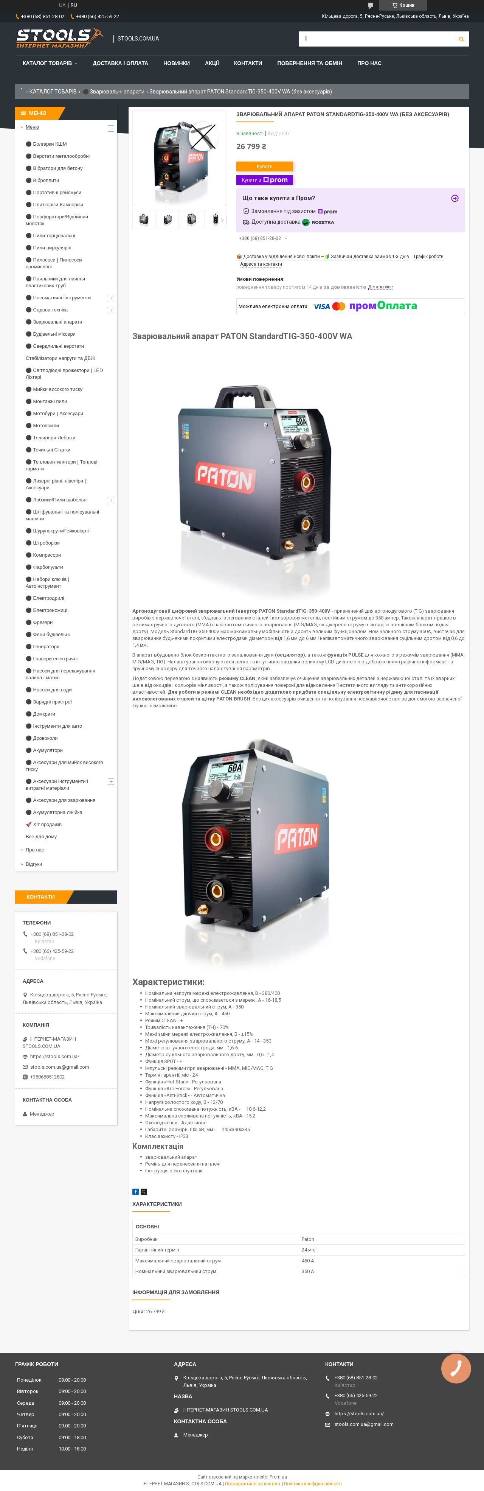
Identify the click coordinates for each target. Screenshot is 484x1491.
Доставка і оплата (120, 63)
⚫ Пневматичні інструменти (58, 297)
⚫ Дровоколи (42, 738)
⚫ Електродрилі (45, 598)
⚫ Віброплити (42, 180)
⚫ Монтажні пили (46, 401)
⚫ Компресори (43, 555)
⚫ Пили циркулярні (48, 248)
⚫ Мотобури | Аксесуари (54, 413)
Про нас (369, 63)
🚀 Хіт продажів (44, 824)
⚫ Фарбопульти (44, 567)
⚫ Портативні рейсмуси (53, 192)
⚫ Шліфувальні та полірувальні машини (62, 515)
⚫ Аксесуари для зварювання (60, 800)
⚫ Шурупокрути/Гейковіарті (57, 531)
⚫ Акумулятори (44, 750)
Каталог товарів (47, 63)
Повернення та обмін (310, 63)
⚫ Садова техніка (47, 310)
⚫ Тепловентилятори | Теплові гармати (61, 465)
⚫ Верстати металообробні (58, 156)
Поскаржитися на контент (253, 1483)
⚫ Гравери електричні (52, 658)
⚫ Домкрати (40, 714)
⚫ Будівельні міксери (51, 334)
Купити (265, 166)
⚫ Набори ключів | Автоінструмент (47, 582)
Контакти (248, 63)
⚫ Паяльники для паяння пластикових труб (55, 282)
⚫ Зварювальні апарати (113, 92)
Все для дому (41, 836)
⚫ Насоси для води (49, 690)
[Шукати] (461, 39)
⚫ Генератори (42, 646)
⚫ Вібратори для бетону (54, 168)
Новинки (176, 63)
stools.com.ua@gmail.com (59, 1067)
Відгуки (34, 864)
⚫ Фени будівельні (48, 634)
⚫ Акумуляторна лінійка (54, 812)
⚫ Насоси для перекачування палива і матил (60, 674)
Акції (212, 63)
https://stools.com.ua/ (54, 1056)
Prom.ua (278, 1477)
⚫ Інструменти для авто (54, 726)
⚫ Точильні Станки (48, 450)
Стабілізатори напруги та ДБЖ (60, 358)
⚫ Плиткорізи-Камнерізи (54, 204)
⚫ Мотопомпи (42, 425)
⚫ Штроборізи (43, 543)
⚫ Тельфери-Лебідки (50, 437)
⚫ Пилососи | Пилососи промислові (54, 263)
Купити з (264, 180)
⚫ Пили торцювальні (50, 235)
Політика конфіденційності (313, 1483)
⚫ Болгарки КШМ (46, 144)
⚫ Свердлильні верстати (55, 346)
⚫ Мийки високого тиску (54, 389)
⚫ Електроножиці (46, 610)
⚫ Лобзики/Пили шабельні (57, 500)
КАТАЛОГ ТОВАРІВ (53, 92)
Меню (32, 127)
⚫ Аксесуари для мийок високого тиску (64, 766)
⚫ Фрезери (39, 622)
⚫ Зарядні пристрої (49, 702)
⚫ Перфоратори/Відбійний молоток (57, 220)
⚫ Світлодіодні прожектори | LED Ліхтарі (64, 373)
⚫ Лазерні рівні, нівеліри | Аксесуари (56, 484)
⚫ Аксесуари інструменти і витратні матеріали (57, 784)
